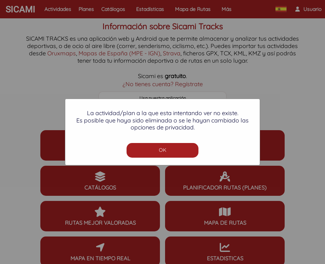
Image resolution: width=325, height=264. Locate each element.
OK (162, 150)
